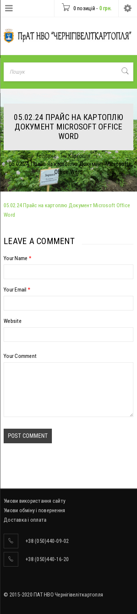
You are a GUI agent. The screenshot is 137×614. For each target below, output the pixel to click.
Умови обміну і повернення (34, 510)
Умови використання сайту (34, 501)
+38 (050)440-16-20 (47, 559)
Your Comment (20, 356)
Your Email (17, 289)
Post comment (28, 435)
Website (13, 321)
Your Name (17, 258)
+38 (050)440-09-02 (47, 541)
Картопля (79, 155)
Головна (46, 155)
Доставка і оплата (25, 520)
